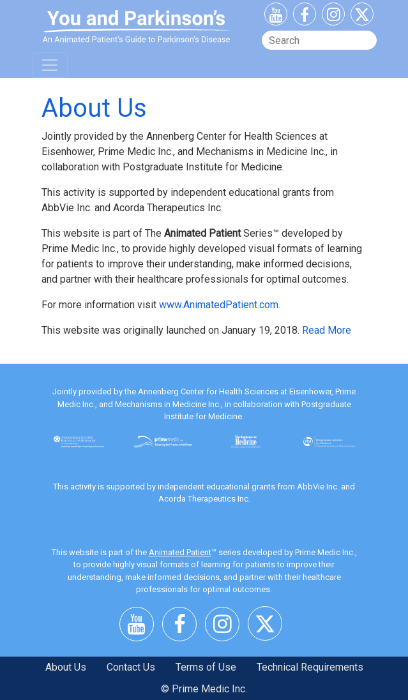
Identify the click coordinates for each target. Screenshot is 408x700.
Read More (326, 330)
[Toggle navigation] (50, 65)
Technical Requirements (310, 667)
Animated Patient (180, 552)
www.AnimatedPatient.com (218, 305)
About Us (65, 667)
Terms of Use (206, 667)
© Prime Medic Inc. (204, 689)
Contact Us (131, 667)
